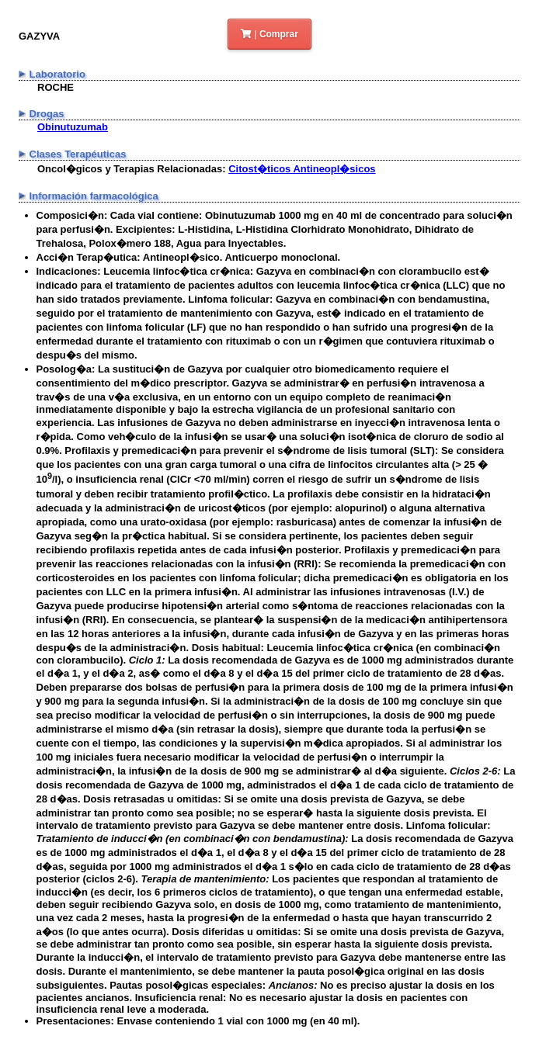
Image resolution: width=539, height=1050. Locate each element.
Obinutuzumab (72, 127)
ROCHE (55, 87)
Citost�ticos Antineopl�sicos (301, 169)
